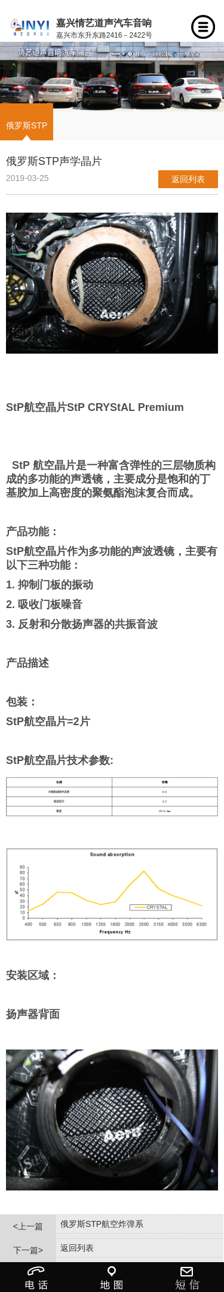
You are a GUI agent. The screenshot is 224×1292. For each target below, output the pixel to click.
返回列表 (188, 179)
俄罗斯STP (26, 125)
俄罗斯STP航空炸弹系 (101, 1224)
